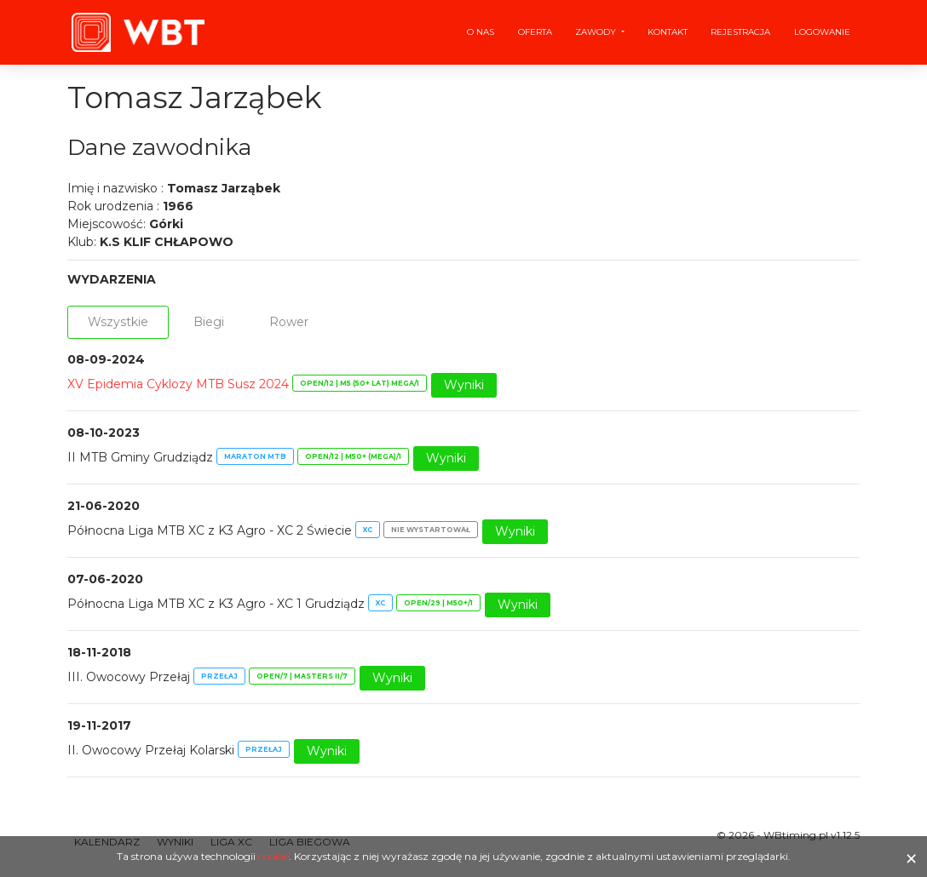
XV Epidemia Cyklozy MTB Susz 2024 (178, 384)
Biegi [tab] (208, 322)
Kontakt (668, 31)
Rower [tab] (288, 322)
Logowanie (822, 31)
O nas (480, 31)
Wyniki (464, 385)
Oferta (535, 31)
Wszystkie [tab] (118, 322)
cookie (273, 856)
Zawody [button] (597, 31)
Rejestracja (740, 31)
